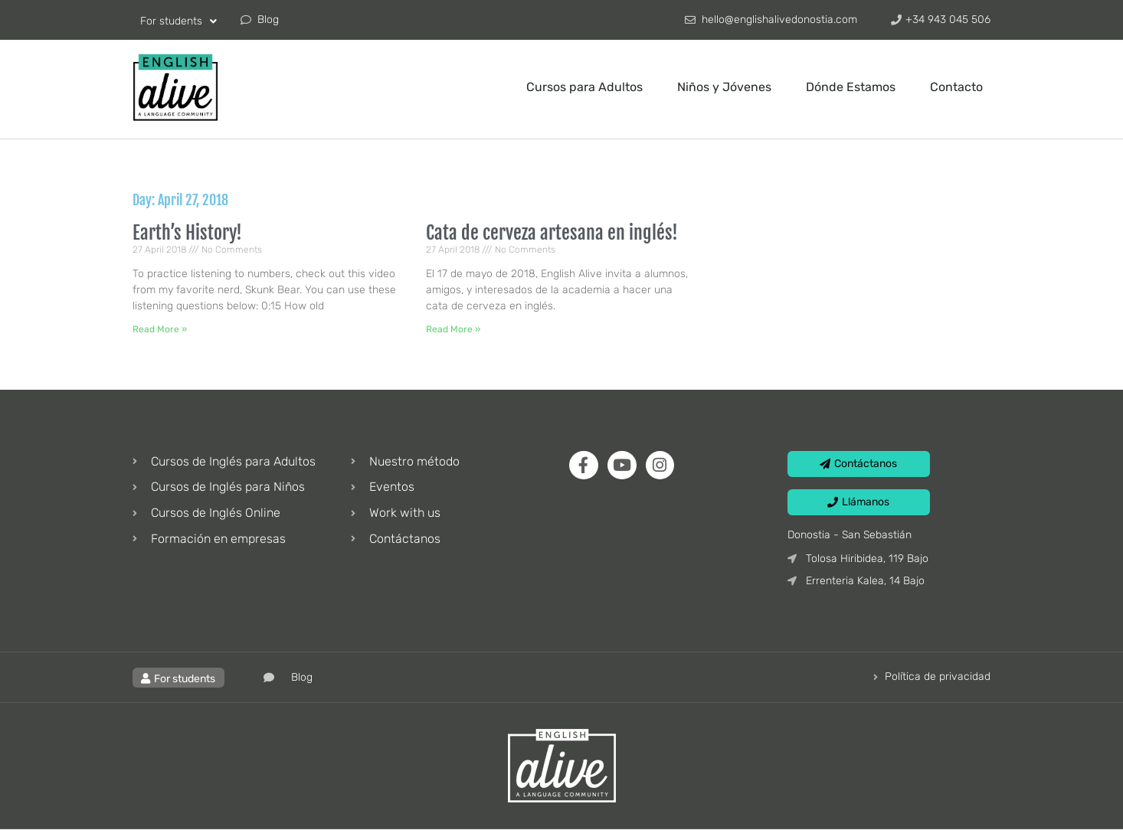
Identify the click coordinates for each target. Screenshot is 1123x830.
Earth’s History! (187, 232)
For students (178, 21)
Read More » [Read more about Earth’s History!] (160, 329)
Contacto (956, 87)
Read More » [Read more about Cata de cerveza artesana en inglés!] (453, 329)
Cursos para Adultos (584, 87)
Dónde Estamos (850, 87)
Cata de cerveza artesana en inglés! (552, 232)
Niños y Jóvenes (724, 87)
